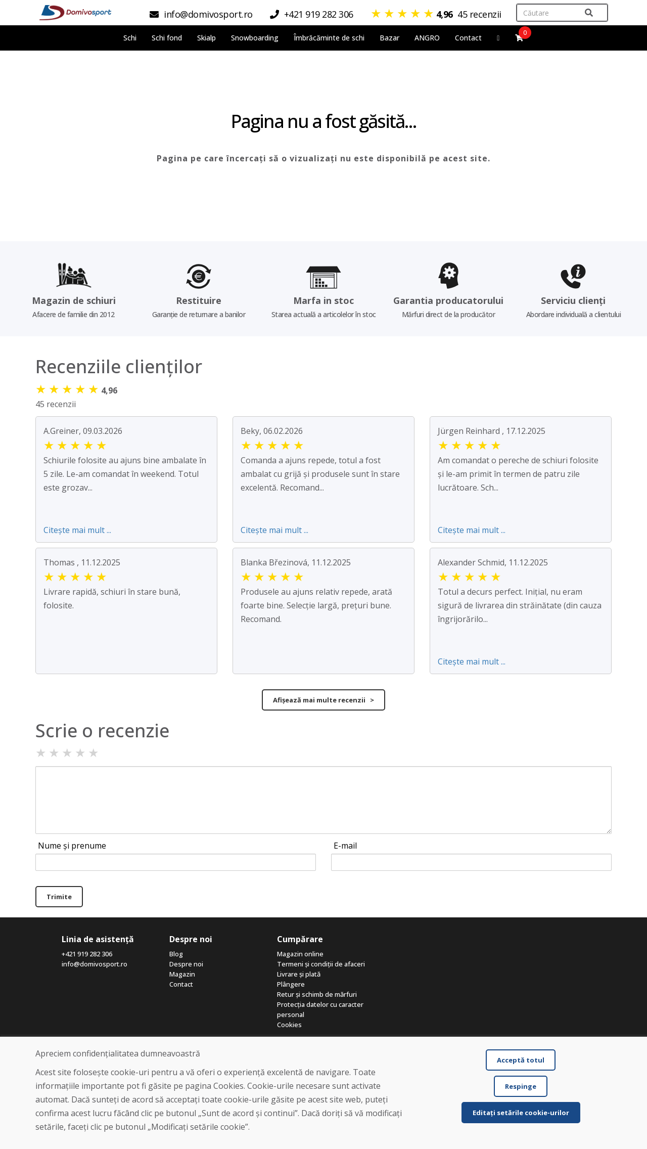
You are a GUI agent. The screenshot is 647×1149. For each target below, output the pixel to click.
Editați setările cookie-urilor (521, 1112)
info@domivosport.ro (94, 963)
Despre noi (186, 963)
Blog (176, 953)
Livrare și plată (298, 974)
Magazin (182, 974)
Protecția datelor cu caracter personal (320, 1009)
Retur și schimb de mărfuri (317, 994)
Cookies (289, 1024)
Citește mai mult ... (77, 530)
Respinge (520, 1086)
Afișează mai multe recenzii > (323, 699)
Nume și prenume (72, 845)
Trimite (59, 896)
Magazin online (300, 953)
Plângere (291, 984)
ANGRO (427, 37)
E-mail (345, 845)
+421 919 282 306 (87, 953)
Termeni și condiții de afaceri (321, 963)
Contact (468, 37)
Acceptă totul (520, 1060)
